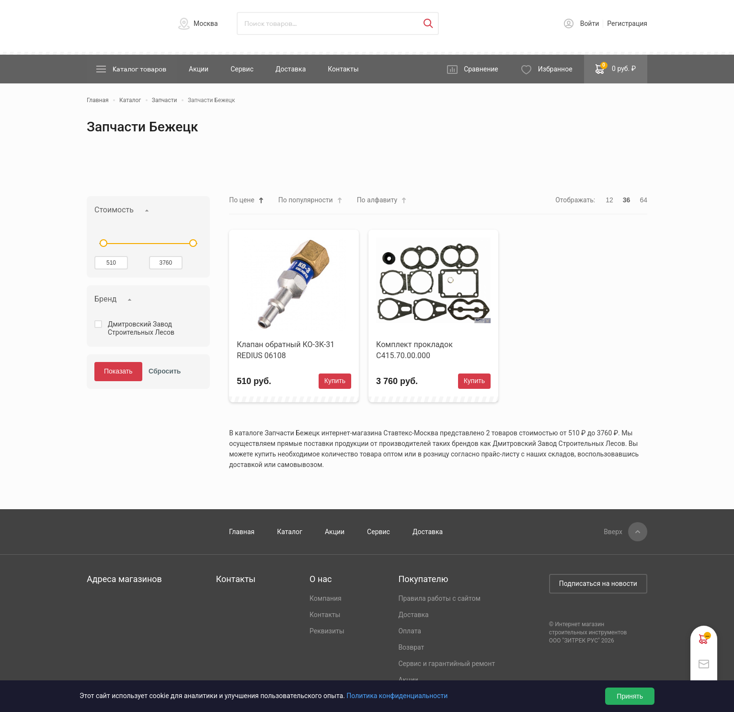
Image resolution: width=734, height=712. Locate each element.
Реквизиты (327, 631)
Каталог (289, 532)
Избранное (555, 69)
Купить (334, 381)
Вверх (613, 532)
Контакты (343, 69)
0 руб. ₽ (616, 68)
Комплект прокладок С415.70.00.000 (414, 350)
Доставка (290, 69)
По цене (241, 200)
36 (627, 200)
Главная (241, 532)
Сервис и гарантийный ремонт (446, 663)
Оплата (409, 631)
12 (609, 200)
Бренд (105, 298)
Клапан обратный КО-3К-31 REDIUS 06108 (285, 350)
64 (643, 200)
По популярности (305, 200)
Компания (326, 598)
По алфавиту (377, 200)
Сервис (241, 69)
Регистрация (627, 23)
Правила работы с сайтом (439, 598)
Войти (589, 23)
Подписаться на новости (598, 583)
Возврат (411, 647)
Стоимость (114, 209)
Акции (198, 69)
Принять (630, 696)
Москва (206, 23)
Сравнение (481, 69)
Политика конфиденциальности (396, 696)
